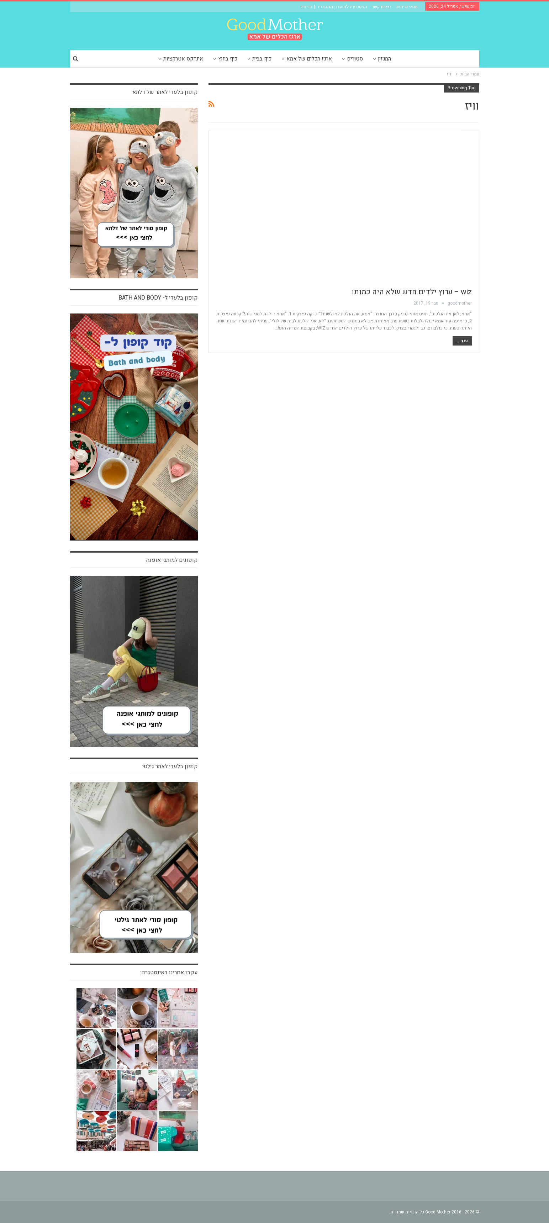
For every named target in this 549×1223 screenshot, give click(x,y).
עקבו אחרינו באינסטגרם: (169, 972)
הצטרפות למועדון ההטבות (342, 6)
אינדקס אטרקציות (180, 59)
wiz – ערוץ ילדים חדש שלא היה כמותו (412, 291)
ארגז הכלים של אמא (309, 59)
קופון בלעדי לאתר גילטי (170, 766)
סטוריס (356, 59)
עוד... (462, 341)
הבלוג (470, 134)
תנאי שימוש (407, 6)
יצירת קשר (381, 6)
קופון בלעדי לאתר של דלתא (165, 92)
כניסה (306, 6)
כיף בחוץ (226, 59)
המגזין (387, 59)
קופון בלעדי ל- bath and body (158, 298)
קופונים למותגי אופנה (172, 560)
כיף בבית (261, 59)
